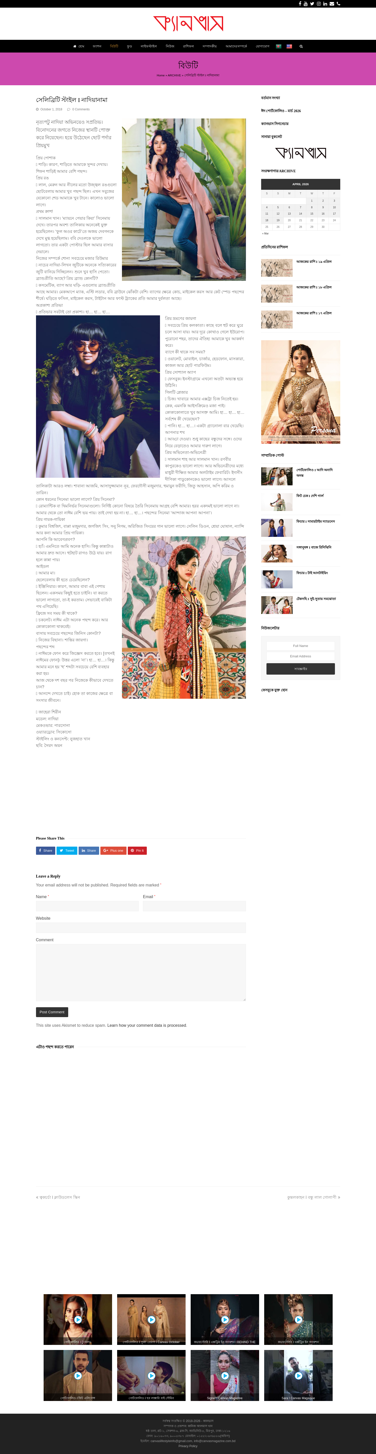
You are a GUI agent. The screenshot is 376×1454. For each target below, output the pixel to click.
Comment (44, 940)
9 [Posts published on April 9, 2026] (323, 207)
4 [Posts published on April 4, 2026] (266, 207)
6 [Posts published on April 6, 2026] (289, 207)
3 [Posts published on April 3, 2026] (334, 200)
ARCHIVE (174, 75)
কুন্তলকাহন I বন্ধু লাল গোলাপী (313, 1197)
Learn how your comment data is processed (146, 1025)
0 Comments (80, 109)
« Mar (265, 233)
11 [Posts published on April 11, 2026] (266, 213)
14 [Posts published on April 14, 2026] (300, 213)
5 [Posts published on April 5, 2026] (278, 207)
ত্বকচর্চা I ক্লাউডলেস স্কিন (58, 1197)
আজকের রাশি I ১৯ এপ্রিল (314, 262)
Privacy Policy (188, 1446)
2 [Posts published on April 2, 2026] (323, 200)
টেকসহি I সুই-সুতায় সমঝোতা (316, 599)
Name (42, 897)
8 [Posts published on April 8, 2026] (312, 207)
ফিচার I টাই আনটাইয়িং (312, 573)
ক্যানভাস (207, 1421)
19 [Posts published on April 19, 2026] (278, 220)
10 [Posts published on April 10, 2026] (334, 207)
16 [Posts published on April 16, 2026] (323, 213)
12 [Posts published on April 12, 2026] (278, 213)
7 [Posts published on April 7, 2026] (300, 207)
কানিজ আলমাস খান (200, 1426)
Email (149, 897)
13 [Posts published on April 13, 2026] (289, 213)
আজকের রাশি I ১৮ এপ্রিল (314, 287)
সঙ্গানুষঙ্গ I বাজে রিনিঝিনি (313, 547)
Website (43, 918)
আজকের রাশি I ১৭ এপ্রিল (314, 313)
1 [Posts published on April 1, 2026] (312, 200)
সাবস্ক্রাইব (300, 669)
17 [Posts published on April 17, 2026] (334, 213)
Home (161, 75)
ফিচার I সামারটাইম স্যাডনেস (315, 521)
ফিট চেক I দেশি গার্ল (310, 496)
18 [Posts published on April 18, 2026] (266, 220)
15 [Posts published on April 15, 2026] (311, 213)
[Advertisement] (141, 789)
